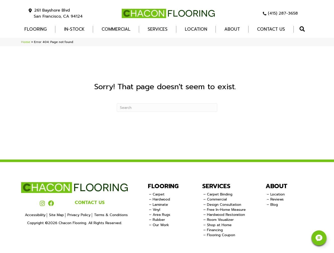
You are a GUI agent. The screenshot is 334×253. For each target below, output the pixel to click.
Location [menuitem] (196, 29)
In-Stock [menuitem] (74, 29)
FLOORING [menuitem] (35, 29)
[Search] (167, 107)
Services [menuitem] (158, 29)
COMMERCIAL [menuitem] (116, 29)
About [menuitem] (232, 29)
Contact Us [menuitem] (271, 29)
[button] (303, 29)
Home (25, 42)
